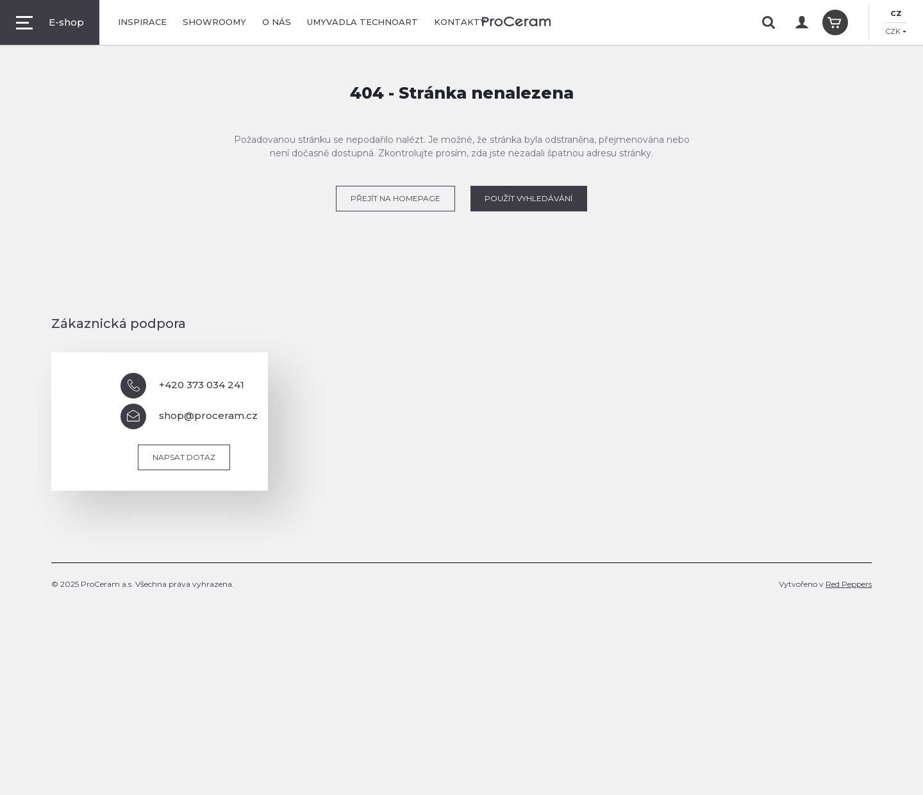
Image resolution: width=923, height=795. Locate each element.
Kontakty (460, 22)
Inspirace (142, 22)
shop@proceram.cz (189, 416)
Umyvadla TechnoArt (362, 22)
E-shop (50, 22)
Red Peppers (849, 584)
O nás (276, 22)
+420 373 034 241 (182, 385)
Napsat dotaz (184, 457)
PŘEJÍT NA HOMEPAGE (395, 198)
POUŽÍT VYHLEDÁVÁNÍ (528, 198)
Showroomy (214, 22)
